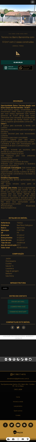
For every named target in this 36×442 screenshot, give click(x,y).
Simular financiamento (13, 67)
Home (18, 397)
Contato (18, 415)
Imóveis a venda (18, 401)
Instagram (30, 425)
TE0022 (25, 33)
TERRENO (21, 33)
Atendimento (32, 2)
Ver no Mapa (19, 386)
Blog (24, 425)
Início (10, 33)
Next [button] (34, 15)
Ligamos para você (18, 307)
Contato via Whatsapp (27, 67)
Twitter (18, 327)
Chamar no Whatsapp (18, 312)
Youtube (18, 425)
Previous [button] (2, 15)
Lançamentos (18, 406)
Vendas (13, 33)
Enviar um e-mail (18, 302)
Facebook (12, 327)
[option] (18, 15)
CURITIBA (17, 33)
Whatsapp (23, 327)
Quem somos (18, 411)
